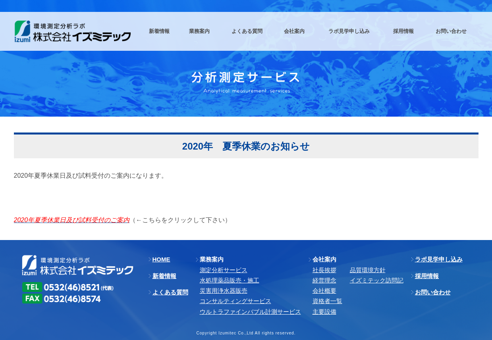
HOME (161, 259)
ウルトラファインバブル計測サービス (250, 311)
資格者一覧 (327, 301)
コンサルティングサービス (235, 301)
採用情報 (427, 276)
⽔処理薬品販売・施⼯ (229, 280)
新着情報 (164, 276)
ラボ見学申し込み (439, 259)
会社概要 (324, 290)
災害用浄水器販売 (223, 290)
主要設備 (324, 311)
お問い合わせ (433, 292)
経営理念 (324, 280)
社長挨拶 (324, 270)
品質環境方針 (368, 270)
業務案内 (212, 259)
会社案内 (324, 259)
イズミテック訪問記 (376, 280)
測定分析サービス (223, 270)
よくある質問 (170, 292)
